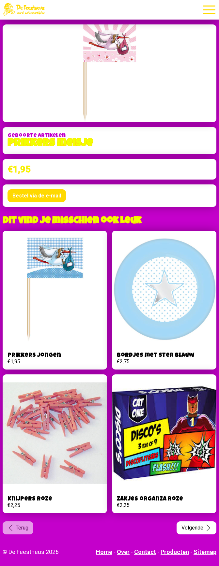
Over (123, 551)
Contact (145, 551)
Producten (175, 551)
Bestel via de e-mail (36, 196)
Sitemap (205, 551)
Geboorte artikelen (37, 135)
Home (104, 551)
